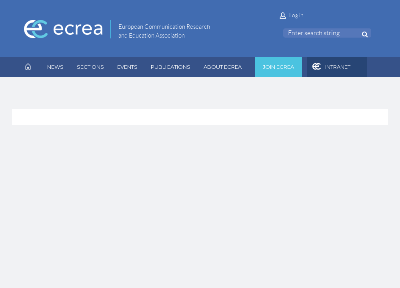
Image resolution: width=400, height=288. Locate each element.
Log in (296, 15)
